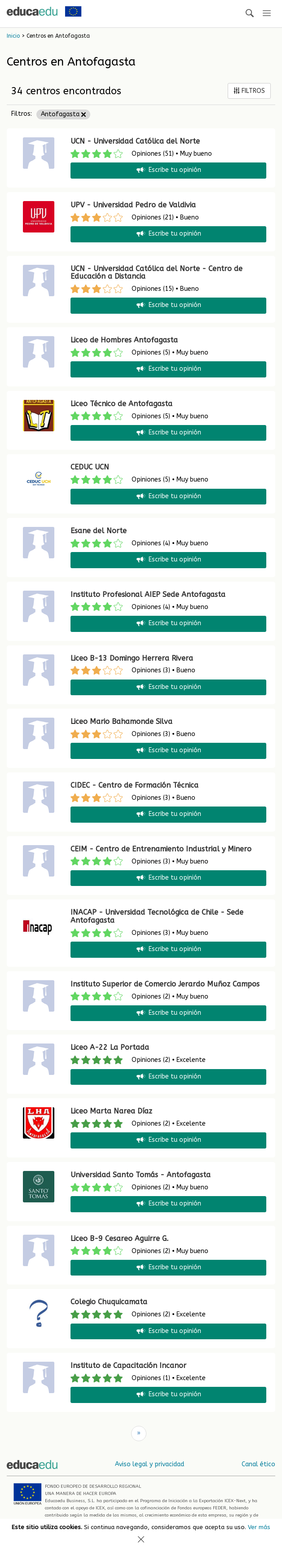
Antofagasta (63, 114)
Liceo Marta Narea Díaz (111, 1111)
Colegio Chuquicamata (108, 1302)
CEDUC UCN (89, 467)
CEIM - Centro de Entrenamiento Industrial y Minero (160, 849)
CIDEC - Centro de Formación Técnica (134, 785)
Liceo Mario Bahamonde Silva (121, 721)
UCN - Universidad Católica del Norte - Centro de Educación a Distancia (156, 272)
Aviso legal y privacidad (149, 1464)
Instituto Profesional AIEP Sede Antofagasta (147, 594)
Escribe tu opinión (168, 170)
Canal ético (258, 1464)
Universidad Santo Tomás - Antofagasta (140, 1175)
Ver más (259, 1527)
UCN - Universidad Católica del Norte (135, 141)
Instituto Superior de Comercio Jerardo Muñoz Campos (165, 984)
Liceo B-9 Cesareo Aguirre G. (119, 1238)
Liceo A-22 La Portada (109, 1047)
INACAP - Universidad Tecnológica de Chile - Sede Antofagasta (156, 916)
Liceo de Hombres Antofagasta (124, 340)
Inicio (13, 36)
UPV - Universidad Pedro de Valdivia (133, 205)
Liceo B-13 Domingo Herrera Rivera (131, 658)
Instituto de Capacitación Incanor (128, 1365)
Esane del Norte (98, 530)
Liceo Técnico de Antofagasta (121, 403)
